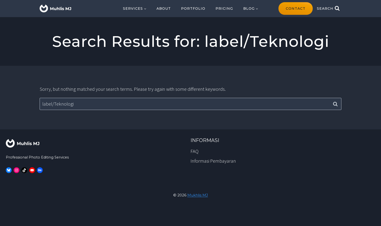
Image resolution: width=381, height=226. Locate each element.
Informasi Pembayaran (213, 161)
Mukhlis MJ (197, 195)
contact (295, 8)
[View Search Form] (328, 8)
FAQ (194, 151)
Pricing (224, 8)
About (163, 8)
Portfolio (193, 8)
